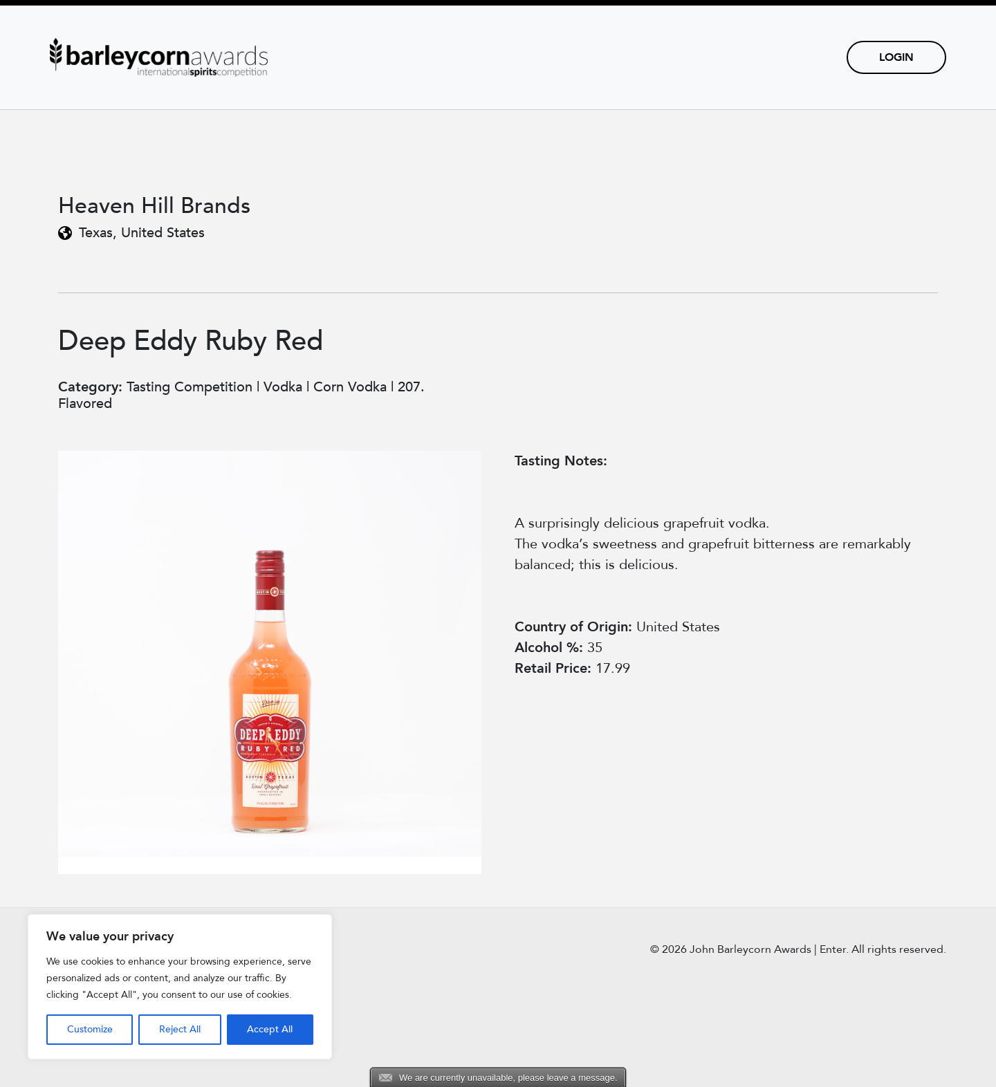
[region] (180, 986)
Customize (90, 1029)
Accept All (270, 1029)
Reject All (180, 1029)
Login (896, 57)
